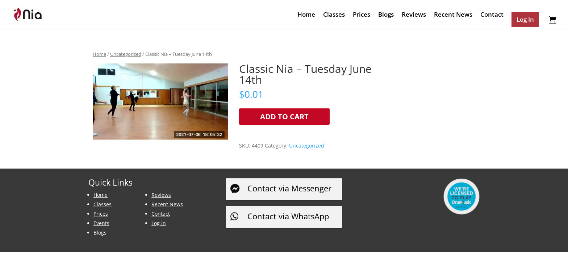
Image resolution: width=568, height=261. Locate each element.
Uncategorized (125, 54)
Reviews (414, 15)
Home (306, 15)
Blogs (386, 15)
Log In (158, 223)
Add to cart (284, 116)
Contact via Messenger (289, 188)
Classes (334, 15)
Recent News (453, 15)
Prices (361, 15)
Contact (492, 15)
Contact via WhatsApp (288, 216)
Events (101, 223)
